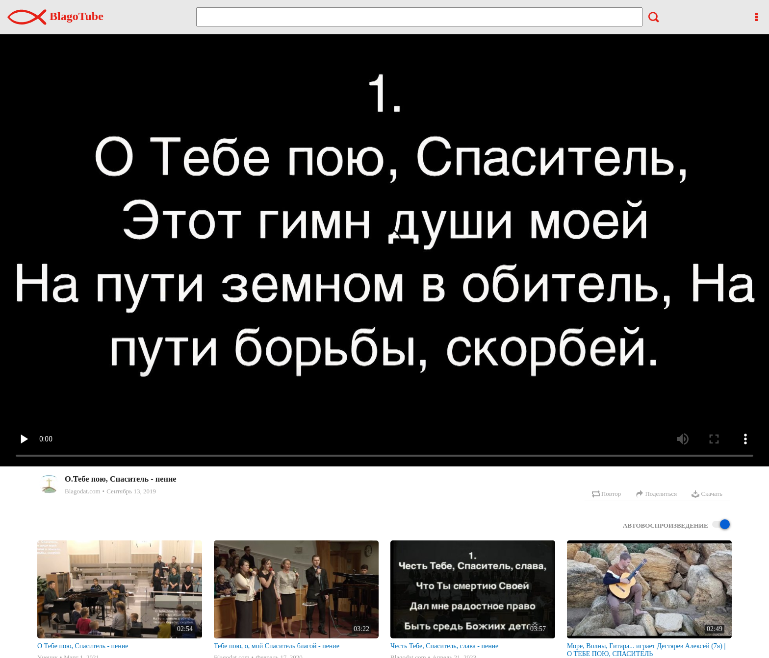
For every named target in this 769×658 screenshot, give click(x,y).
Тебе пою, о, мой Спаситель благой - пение (276, 646)
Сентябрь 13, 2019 (131, 491)
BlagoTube (55, 16)
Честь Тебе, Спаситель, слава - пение (444, 646)
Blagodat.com (83, 491)
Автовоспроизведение (676, 525)
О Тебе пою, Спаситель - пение (82, 646)
